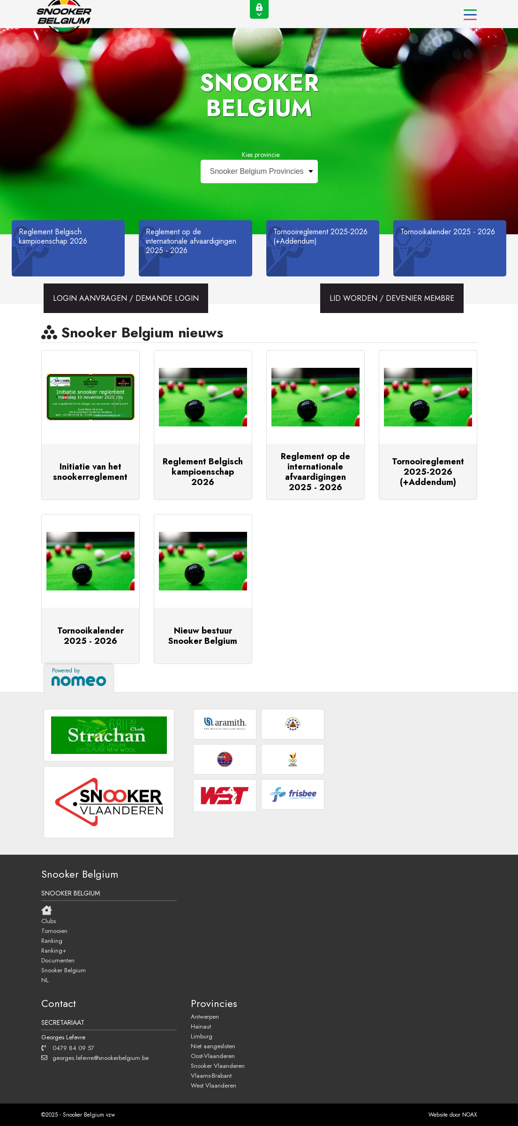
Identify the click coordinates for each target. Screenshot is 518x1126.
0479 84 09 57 (67, 1048)
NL (45, 980)
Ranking (51, 940)
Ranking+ (53, 950)
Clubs (48, 921)
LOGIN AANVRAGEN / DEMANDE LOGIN (126, 298)
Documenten (58, 960)
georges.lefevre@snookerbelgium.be (95, 1057)
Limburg (201, 1036)
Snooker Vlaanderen (218, 1065)
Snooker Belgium (63, 970)
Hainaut (201, 1026)
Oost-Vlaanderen (213, 1055)
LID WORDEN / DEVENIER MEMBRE (392, 298)
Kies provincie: (261, 154)
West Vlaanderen (213, 1085)
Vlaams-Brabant (211, 1075)
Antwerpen (205, 1016)
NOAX (469, 1115)
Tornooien (54, 930)
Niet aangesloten (213, 1046)
